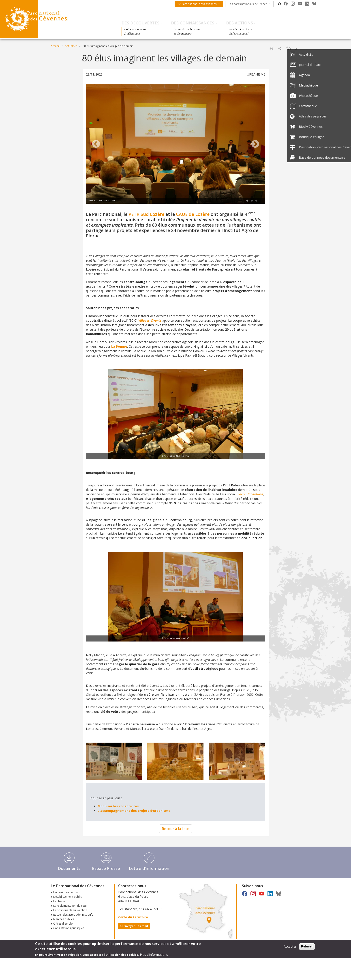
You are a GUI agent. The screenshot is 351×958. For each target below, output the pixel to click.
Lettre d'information (149, 868)
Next (255, 144)
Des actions (239, 23)
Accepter (290, 947)
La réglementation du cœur (70, 906)
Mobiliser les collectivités (119, 806)
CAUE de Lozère (193, 214)
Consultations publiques (68, 928)
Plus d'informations (154, 955)
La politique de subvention (70, 910)
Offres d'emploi (63, 923)
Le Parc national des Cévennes (197, 4)
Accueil (55, 46)
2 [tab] (252, 201)
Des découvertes (140, 23)
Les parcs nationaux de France (248, 4)
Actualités (71, 46)
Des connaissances (192, 23)
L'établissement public (67, 897)
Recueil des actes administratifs (73, 915)
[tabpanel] (175, 144)
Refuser (307, 947)
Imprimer (271, 48)
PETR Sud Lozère (146, 214)
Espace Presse (106, 868)
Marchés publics (63, 919)
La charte (59, 901)
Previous (96, 144)
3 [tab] (256, 201)
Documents (69, 868)
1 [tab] (247, 201)
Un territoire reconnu (66, 892)
